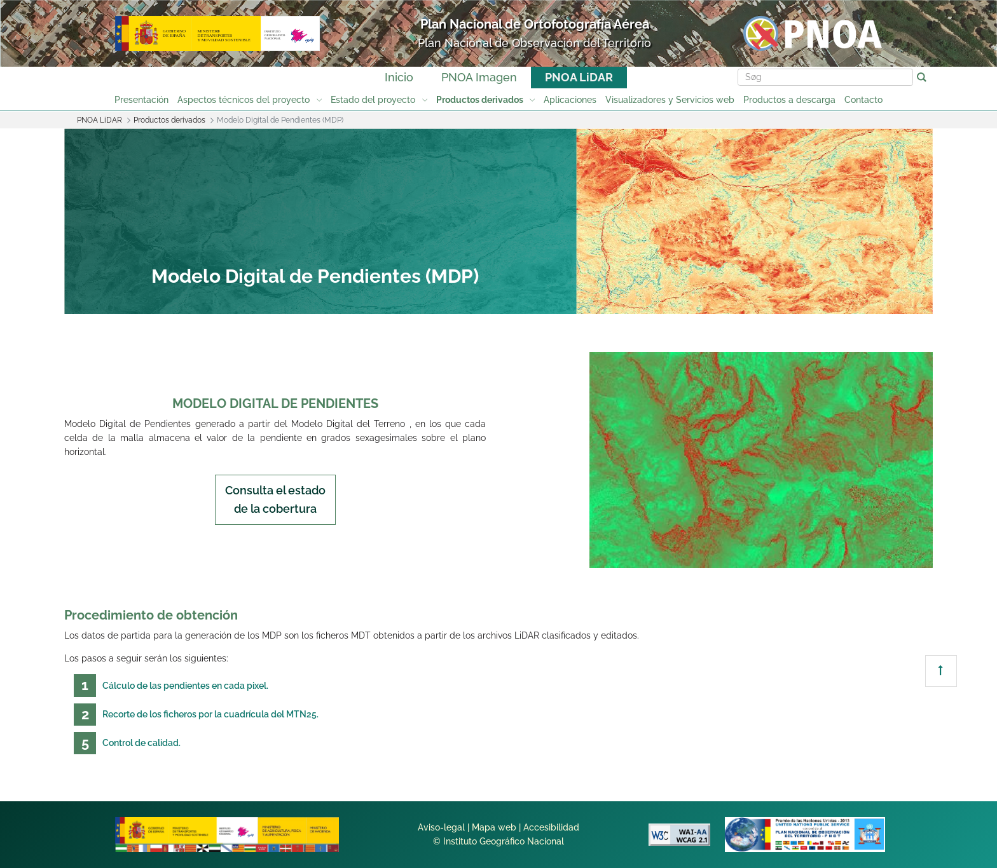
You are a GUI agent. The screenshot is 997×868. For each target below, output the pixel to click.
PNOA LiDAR (579, 77)
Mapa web (494, 827)
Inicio (399, 77)
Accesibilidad (551, 827)
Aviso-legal (441, 827)
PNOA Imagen (479, 77)
